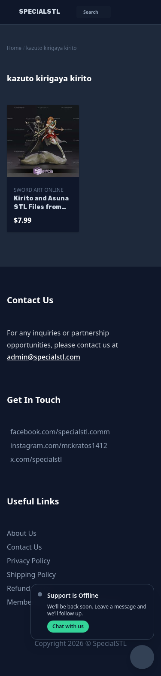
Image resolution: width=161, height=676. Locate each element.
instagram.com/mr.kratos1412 (58, 445)
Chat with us (68, 626)
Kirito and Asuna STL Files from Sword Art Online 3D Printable (42, 203)
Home (14, 48)
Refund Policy (29, 588)
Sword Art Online (39, 190)
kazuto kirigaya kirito (51, 48)
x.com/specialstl (36, 459)
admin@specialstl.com (43, 357)
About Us (21, 533)
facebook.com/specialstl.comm (60, 431)
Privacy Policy (28, 560)
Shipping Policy (31, 574)
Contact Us (24, 547)
